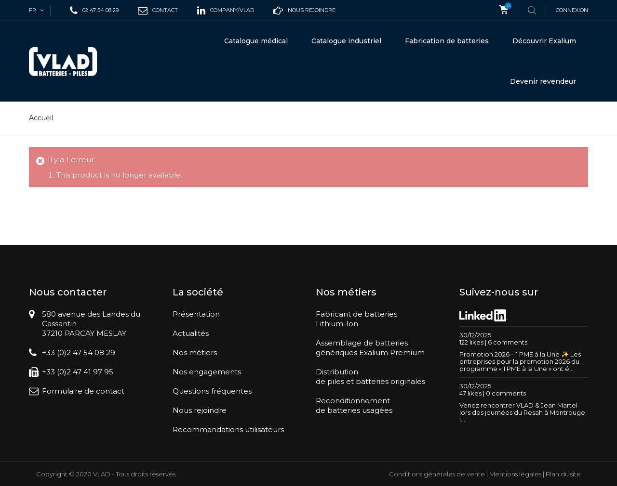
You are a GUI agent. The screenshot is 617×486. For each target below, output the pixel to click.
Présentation (196, 314)
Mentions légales (515, 474)
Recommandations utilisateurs (228, 429)
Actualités (191, 333)
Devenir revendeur (543, 81)
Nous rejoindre (200, 410)
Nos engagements (207, 371)
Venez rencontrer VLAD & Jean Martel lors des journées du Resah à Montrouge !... (522, 412)
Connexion (572, 10)
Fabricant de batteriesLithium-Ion (356, 318)
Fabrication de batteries (447, 41)
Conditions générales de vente (437, 474)
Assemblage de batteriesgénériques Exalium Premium (370, 347)
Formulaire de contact (83, 391)
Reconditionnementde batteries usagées (354, 405)
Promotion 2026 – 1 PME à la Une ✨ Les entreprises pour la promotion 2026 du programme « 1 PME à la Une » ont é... (520, 361)
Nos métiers (195, 352)
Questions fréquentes (212, 391)
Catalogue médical (256, 41)
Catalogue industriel (346, 41)
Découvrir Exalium (544, 41)
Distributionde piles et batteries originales (370, 376)
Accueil (41, 118)
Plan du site (563, 474)
